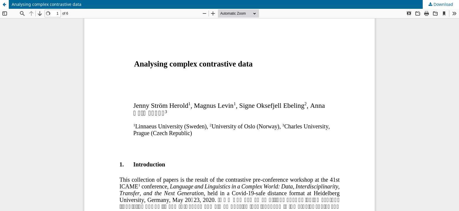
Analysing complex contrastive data (46, 4)
